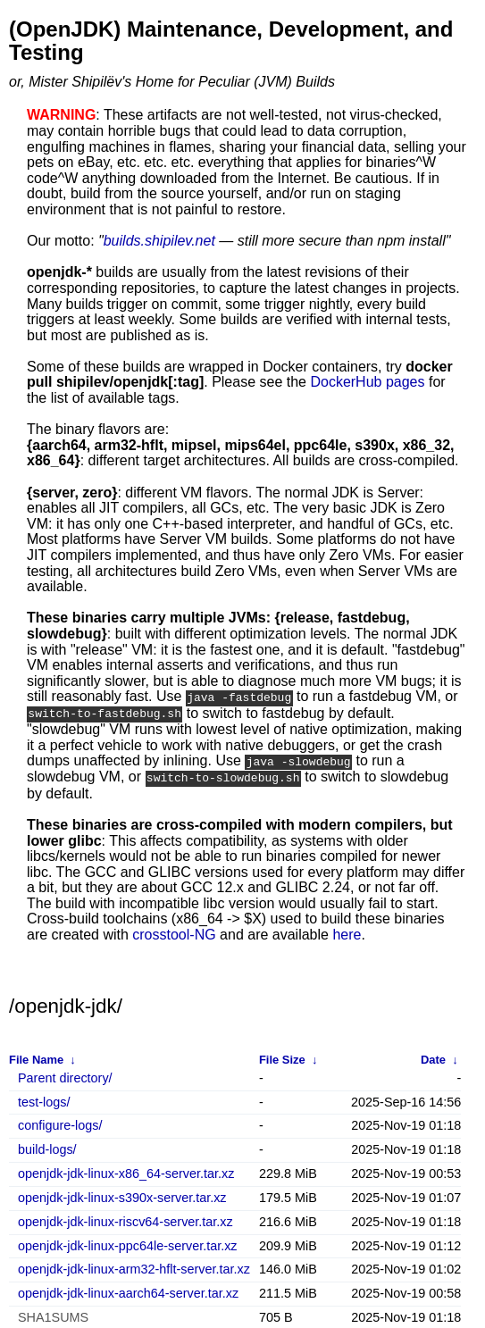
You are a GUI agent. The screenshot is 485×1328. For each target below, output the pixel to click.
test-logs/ (44, 1100)
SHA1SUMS (53, 1315)
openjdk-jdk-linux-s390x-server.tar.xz (122, 1195)
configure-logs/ (60, 1124)
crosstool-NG (173, 932)
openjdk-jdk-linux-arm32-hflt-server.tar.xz (134, 1267)
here (346, 932)
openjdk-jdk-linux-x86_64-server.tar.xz (126, 1171)
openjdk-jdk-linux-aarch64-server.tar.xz (128, 1291)
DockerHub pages (367, 381)
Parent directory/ (65, 1075)
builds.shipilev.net (159, 240)
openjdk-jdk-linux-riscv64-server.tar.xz (125, 1219)
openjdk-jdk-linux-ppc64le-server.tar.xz (128, 1243)
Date (433, 1058)
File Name (36, 1058)
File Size (282, 1058)
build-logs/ (47, 1147)
